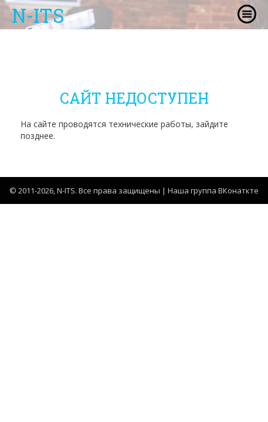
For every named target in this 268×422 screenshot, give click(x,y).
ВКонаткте (238, 190)
